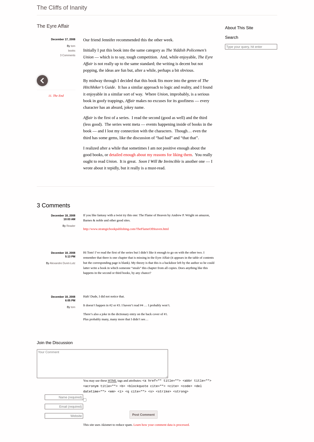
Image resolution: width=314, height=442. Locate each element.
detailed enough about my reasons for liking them (150, 154)
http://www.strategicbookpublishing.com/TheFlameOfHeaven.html (126, 229)
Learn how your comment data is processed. (161, 425)
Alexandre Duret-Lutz (62, 263)
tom (73, 45)
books (71, 50)
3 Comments (67, 55)
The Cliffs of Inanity (62, 7)
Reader (70, 225)
